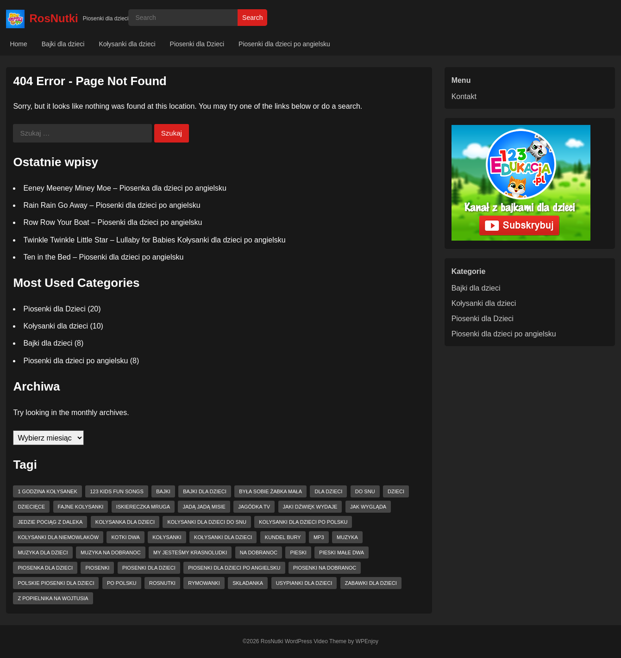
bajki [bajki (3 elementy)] (163, 491)
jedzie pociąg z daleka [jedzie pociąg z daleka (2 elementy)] (50, 522)
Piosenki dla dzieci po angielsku (284, 44)
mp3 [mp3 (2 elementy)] (319, 537)
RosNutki (53, 18)
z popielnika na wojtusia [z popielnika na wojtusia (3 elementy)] (53, 598)
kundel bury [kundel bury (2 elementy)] (283, 537)
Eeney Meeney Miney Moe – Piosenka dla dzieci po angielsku (124, 188)
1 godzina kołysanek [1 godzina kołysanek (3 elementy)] (47, 491)
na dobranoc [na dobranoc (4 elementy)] (258, 552)
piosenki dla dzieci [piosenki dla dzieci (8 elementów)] (149, 568)
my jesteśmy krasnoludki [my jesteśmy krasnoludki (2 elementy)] (190, 552)
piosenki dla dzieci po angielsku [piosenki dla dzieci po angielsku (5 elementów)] (234, 568)
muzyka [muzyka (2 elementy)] (347, 537)
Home (18, 44)
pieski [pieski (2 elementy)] (298, 552)
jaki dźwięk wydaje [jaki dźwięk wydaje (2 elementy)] (310, 506)
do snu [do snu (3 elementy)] (365, 491)
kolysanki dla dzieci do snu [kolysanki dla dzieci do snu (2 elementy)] (206, 522)
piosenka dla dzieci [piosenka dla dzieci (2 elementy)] (45, 568)
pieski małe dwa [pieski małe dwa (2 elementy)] (341, 552)
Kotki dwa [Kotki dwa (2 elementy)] (125, 537)
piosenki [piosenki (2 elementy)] (97, 568)
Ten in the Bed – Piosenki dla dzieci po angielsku (103, 257)
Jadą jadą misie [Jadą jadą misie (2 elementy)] (203, 506)
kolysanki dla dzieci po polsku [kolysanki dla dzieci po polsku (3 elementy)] (303, 522)
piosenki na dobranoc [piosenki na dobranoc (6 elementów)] (324, 568)
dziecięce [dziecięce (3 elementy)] (31, 506)
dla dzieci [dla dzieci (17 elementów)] (328, 491)
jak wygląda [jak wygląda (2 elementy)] (368, 506)
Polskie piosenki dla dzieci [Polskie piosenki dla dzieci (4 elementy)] (56, 583)
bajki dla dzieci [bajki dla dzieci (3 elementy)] (204, 491)
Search (252, 17)
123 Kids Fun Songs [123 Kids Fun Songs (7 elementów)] (117, 491)
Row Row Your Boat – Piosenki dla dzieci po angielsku (112, 222)
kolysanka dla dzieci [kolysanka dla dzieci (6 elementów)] (125, 522)
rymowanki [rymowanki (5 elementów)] (204, 583)
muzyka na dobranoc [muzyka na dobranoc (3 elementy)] (111, 552)
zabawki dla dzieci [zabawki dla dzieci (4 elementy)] (371, 583)
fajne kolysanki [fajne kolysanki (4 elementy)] (81, 506)
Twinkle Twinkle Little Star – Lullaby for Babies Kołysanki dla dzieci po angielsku (154, 240)
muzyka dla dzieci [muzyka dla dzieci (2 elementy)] (43, 552)
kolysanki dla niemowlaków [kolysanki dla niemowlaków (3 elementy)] (58, 537)
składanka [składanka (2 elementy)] (247, 583)
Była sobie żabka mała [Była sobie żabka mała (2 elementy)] (270, 491)
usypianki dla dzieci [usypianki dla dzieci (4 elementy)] (304, 583)
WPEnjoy (367, 641)
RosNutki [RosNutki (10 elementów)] (162, 583)
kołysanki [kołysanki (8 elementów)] (166, 537)
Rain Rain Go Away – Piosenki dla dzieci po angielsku (111, 205)
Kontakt (464, 96)
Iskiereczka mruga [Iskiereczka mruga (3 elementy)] (143, 506)
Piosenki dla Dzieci (197, 44)
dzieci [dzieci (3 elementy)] (396, 491)
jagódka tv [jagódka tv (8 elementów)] (254, 506)
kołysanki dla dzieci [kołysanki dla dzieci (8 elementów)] (223, 537)
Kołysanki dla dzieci (127, 44)
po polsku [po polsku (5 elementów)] (122, 583)
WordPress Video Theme (315, 641)
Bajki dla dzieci (63, 44)
